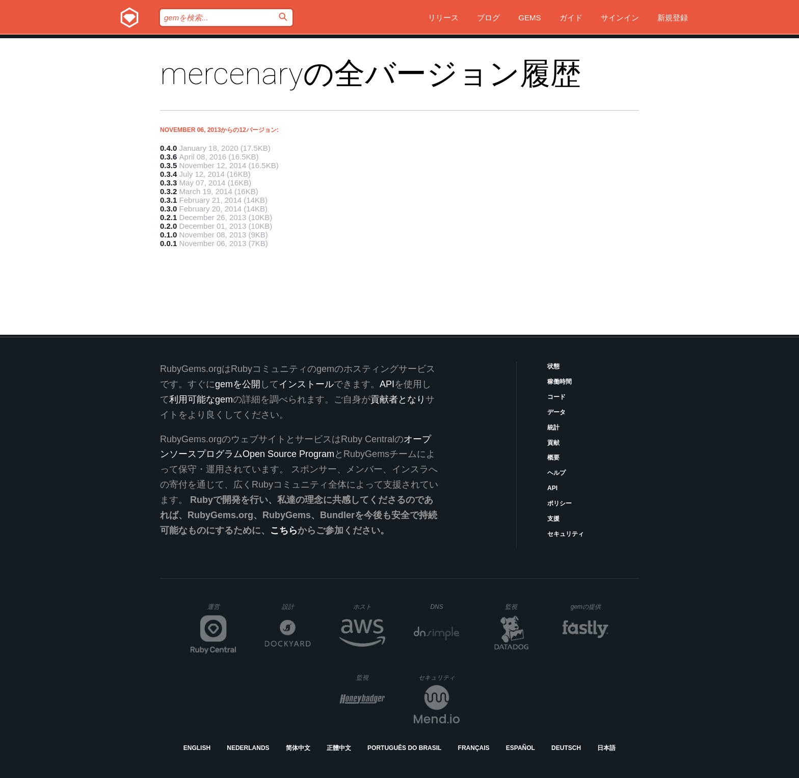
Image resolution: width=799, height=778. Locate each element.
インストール (306, 384)
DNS (445, 606)
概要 (553, 457)
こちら (284, 530)
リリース (443, 17)
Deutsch (566, 748)
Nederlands (248, 748)
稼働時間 (559, 381)
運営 (221, 610)
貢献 (553, 442)
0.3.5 (168, 165)
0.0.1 (168, 243)
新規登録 (672, 17)
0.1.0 (168, 234)
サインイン (620, 17)
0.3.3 (168, 182)
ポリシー (559, 503)
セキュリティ (565, 534)
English (196, 748)
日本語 (606, 748)
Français (474, 748)
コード (556, 396)
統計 (553, 427)
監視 (519, 606)
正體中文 (339, 748)
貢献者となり (397, 399)
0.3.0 (168, 208)
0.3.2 (168, 191)
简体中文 (298, 748)
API (552, 488)
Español (520, 748)
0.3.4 (168, 174)
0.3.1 (168, 200)
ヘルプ (556, 472)
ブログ (488, 17)
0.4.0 (168, 148)
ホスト (369, 606)
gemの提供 (590, 606)
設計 (296, 606)
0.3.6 (168, 156)
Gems (529, 17)
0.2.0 (168, 226)
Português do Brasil (404, 748)
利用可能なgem (201, 399)
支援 (553, 518)
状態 (553, 366)
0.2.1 (168, 217)
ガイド (571, 17)
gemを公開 (237, 384)
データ (556, 412)
